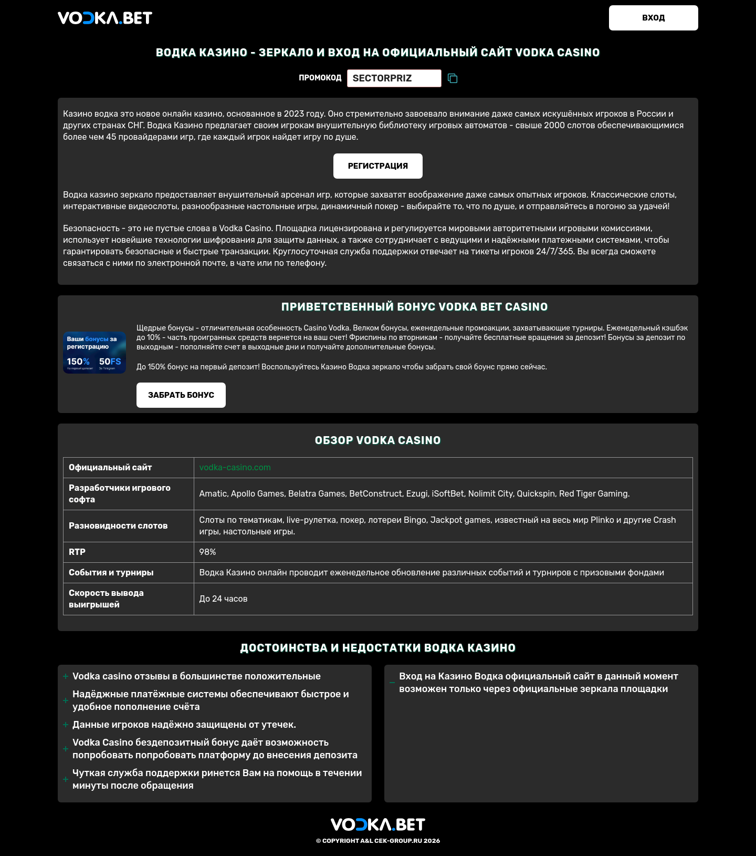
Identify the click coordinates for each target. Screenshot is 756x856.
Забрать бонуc (181, 395)
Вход (653, 18)
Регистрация (378, 166)
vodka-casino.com (235, 467)
